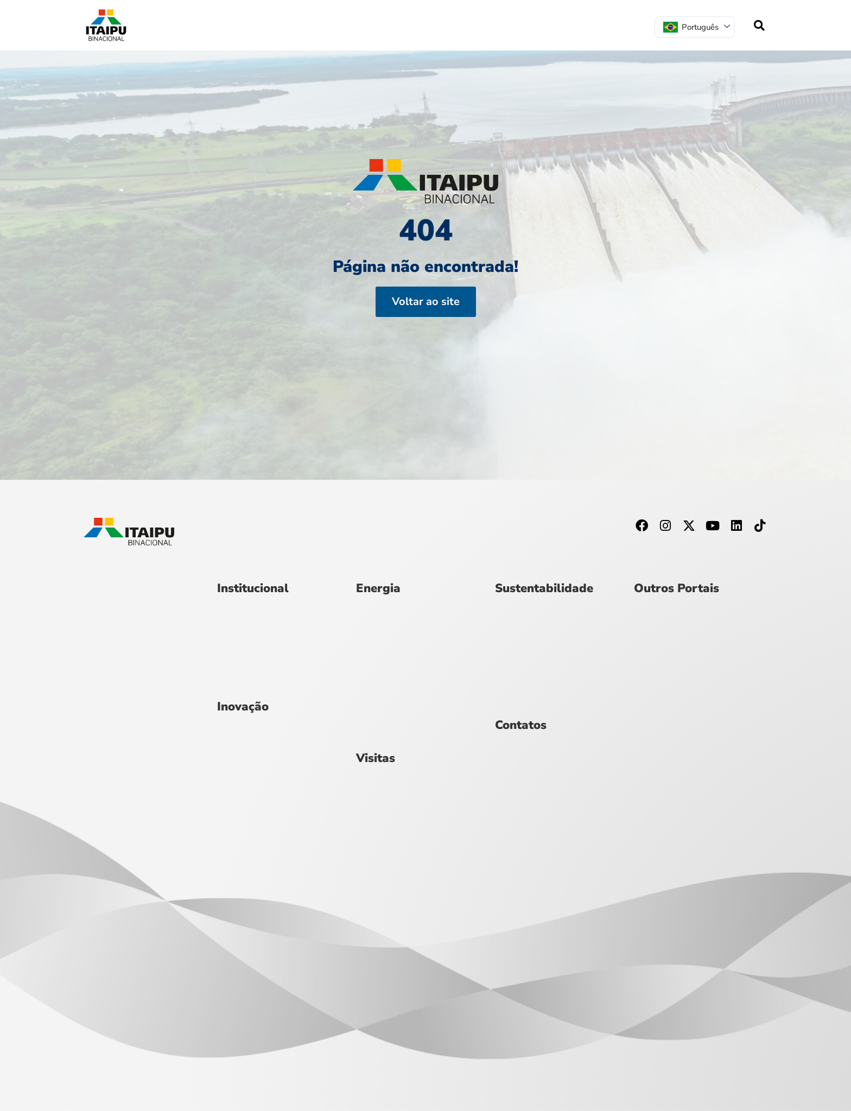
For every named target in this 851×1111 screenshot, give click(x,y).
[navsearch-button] (759, 25)
